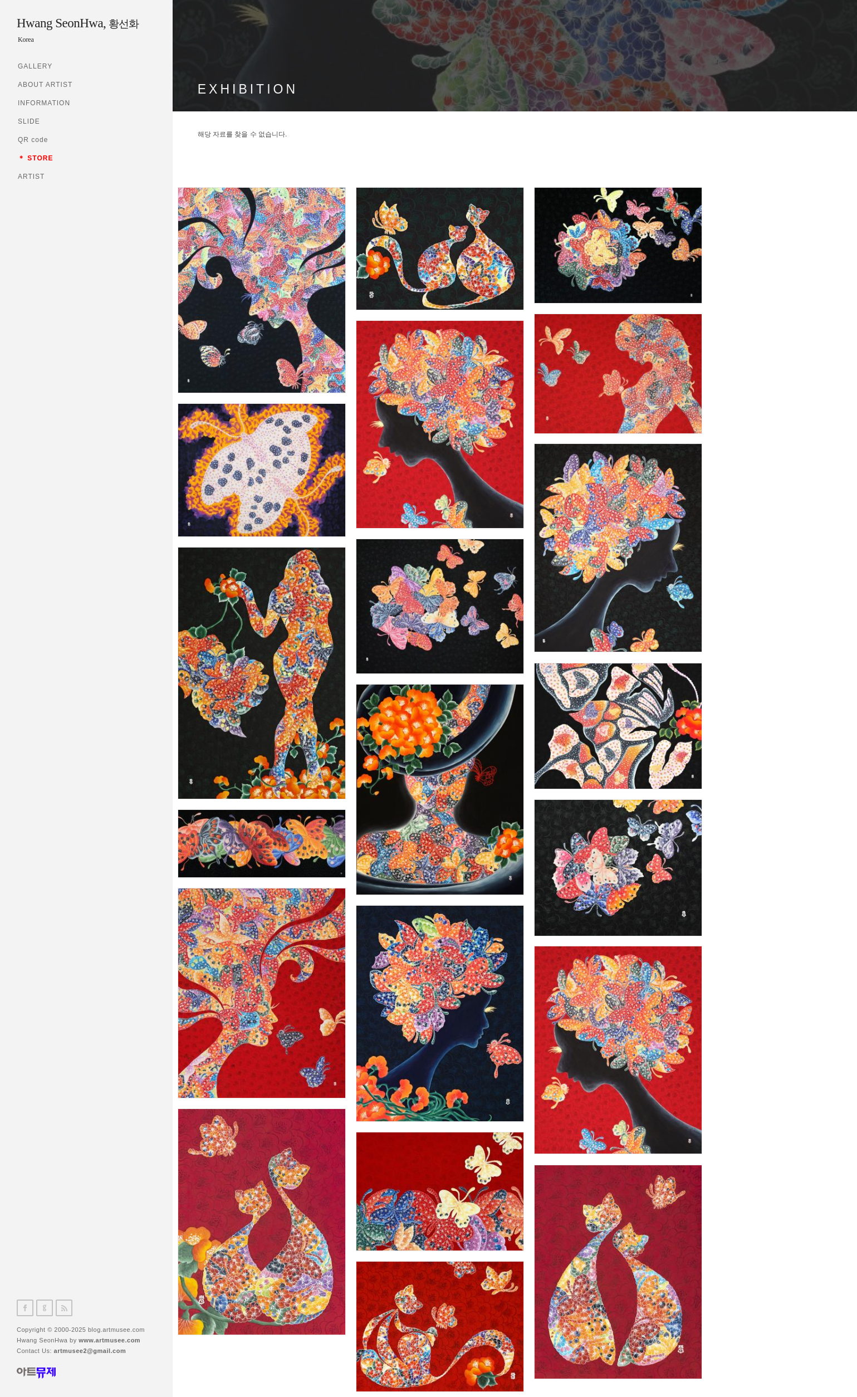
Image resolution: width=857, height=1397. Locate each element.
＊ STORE (35, 158)
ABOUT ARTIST (45, 85)
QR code (33, 140)
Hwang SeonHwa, (78, 23)
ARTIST (31, 176)
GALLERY (35, 66)
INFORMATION (44, 103)
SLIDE (29, 121)
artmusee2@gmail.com (90, 1350)
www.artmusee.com (109, 1340)
